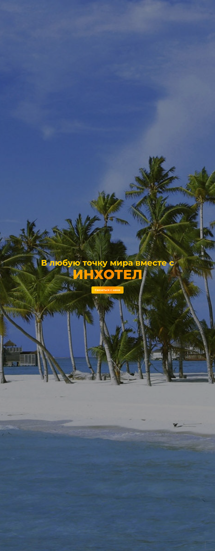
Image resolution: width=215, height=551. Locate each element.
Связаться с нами (107, 290)
